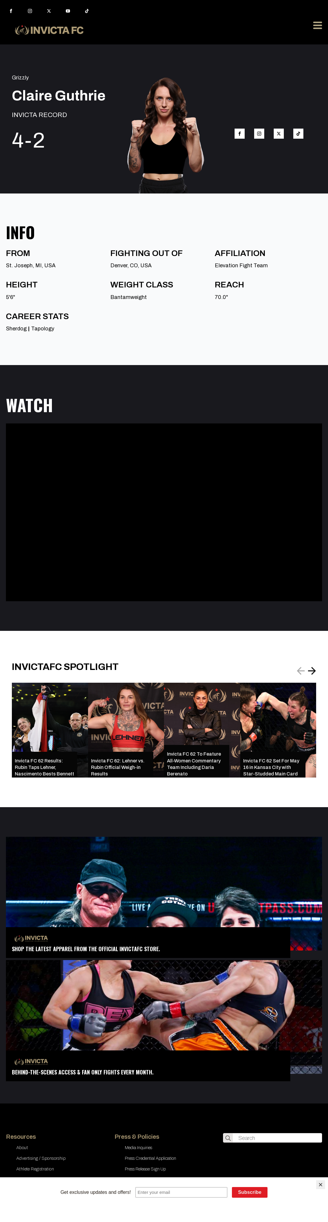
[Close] (320, 1184)
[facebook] (11, 11)
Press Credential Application (150, 1158)
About (22, 1147)
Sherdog (16, 329)
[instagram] (30, 11)
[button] (312, 671)
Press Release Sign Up (145, 1169)
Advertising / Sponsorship (41, 1158)
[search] (228, 1138)
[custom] (87, 11)
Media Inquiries (138, 1147)
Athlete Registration (35, 1169)
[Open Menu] (317, 25)
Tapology (42, 329)
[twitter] (49, 11)
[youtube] (68, 11)
